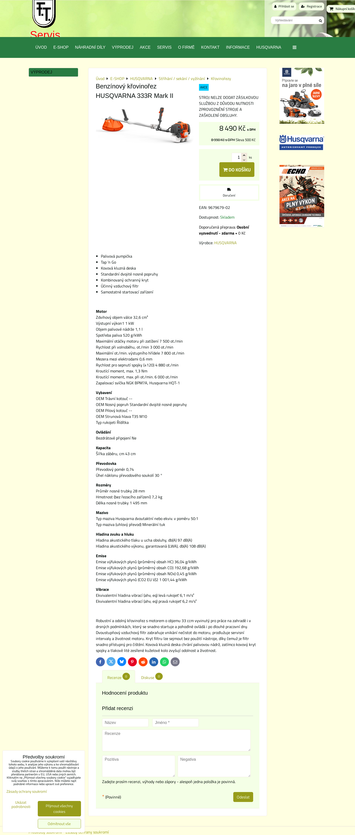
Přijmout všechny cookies (59, 808)
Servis (45, 35)
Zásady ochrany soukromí (26, 791)
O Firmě (186, 47)
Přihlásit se (284, 6)
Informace (238, 47)
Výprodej (122, 47)
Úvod (41, 47)
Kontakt (210, 47)
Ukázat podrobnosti (20, 804)
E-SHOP (61, 47)
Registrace (311, 6)
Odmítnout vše (59, 824)
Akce (145, 47)
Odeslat (243, 797)
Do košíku (237, 169)
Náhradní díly (90, 47)
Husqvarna (268, 47)
